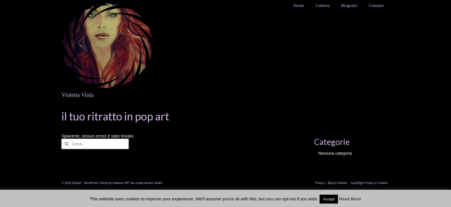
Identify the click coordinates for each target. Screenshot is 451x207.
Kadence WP (120, 183)
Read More (350, 198)
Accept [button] (329, 199)
